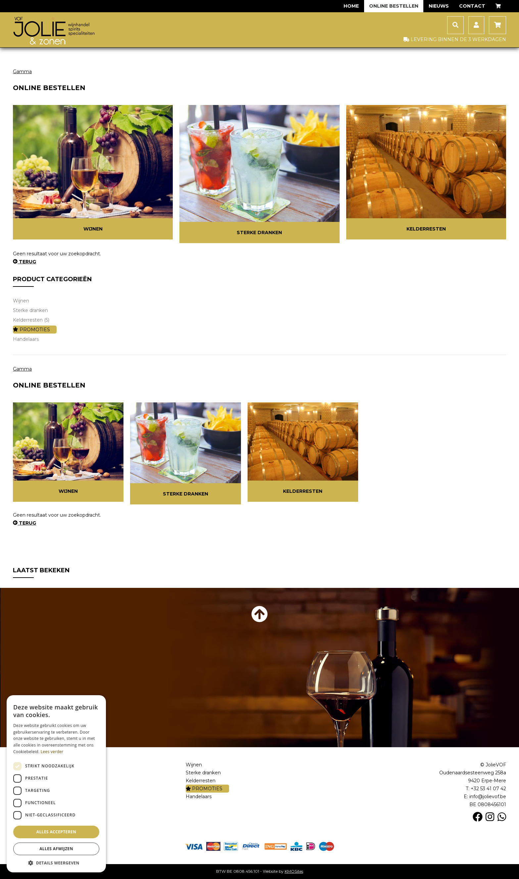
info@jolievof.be (487, 797)
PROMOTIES (31, 330)
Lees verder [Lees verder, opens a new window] (52, 751)
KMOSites (294, 871)
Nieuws (439, 6)
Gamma (22, 72)
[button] (56, 862)
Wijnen (93, 229)
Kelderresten (426, 229)
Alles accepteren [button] (56, 832)
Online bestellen (393, 6)
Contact (472, 6)
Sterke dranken (259, 232)
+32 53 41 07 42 (488, 789)
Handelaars (26, 339)
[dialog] (56, 783)
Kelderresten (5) (31, 320)
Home (351, 6)
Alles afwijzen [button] (56, 849)
